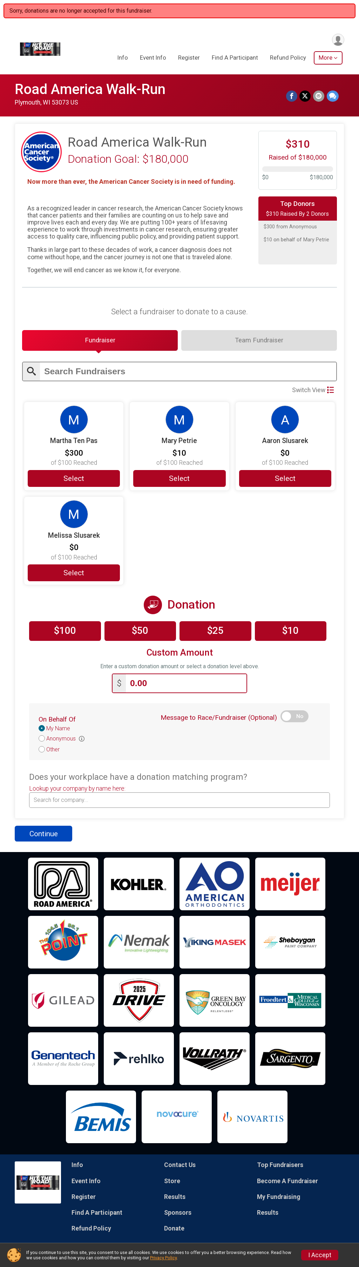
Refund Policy (288, 58)
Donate (174, 1229)
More (325, 58)
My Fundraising (278, 1197)
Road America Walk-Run (90, 89)
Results (174, 1197)
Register (189, 58)
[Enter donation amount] (186, 684)
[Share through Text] (333, 96)
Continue (43, 834)
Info (122, 58)
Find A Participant (235, 58)
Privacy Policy (163, 1257)
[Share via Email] (319, 96)
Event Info (153, 58)
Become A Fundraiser (287, 1181)
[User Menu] (337, 39)
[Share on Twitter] (305, 96)
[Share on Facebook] (292, 96)
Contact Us (180, 1165)
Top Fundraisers (280, 1165)
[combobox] (179, 801)
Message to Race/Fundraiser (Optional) (219, 718)
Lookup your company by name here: (77, 789)
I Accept (319, 1255)
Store (172, 1181)
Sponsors (177, 1213)
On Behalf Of (57, 720)
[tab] (100, 341)
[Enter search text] (188, 372)
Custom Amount (180, 653)
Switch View (313, 390)
